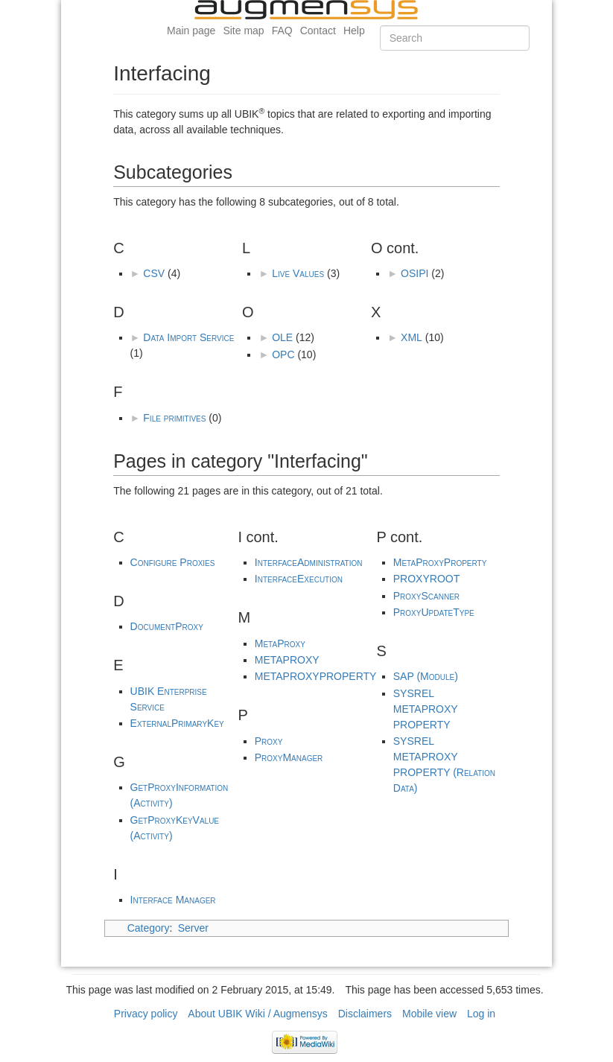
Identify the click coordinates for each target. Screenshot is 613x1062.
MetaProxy (280, 643)
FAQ (282, 30)
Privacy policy (146, 1014)
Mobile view (429, 1014)
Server (193, 928)
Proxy (269, 741)
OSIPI (414, 273)
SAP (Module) (425, 676)
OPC (283, 354)
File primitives (174, 418)
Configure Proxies (172, 562)
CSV (154, 273)
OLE (282, 337)
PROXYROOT (426, 579)
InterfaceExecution (299, 579)
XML (411, 337)
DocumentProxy (166, 626)
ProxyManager (289, 757)
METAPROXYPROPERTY (316, 676)
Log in (481, 1014)
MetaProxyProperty (440, 562)
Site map (243, 30)
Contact (318, 30)
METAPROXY (287, 660)
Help (354, 30)
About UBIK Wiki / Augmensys (258, 1014)
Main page (191, 30)
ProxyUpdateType (433, 612)
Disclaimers (365, 1014)
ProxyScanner (426, 596)
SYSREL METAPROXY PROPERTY (425, 709)
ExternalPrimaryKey (177, 723)
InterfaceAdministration (309, 562)
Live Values (298, 273)
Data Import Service (188, 337)
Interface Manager (173, 900)
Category (148, 928)
